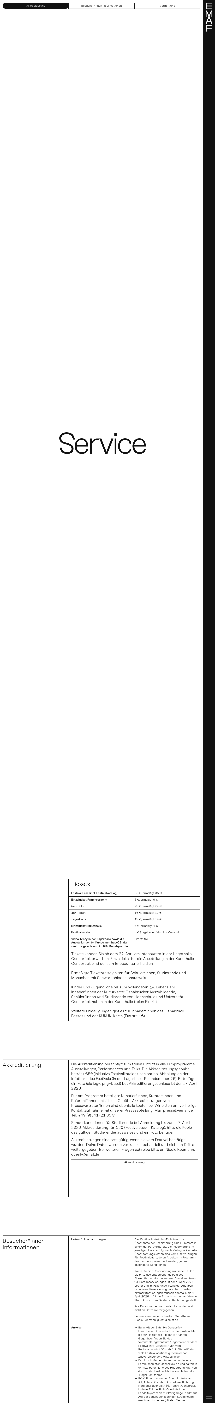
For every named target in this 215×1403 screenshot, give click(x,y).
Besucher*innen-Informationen (101, 5)
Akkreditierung (35, 5)
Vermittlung (167, 5)
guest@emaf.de (85, 1154)
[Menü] (209, 701)
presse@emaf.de (178, 1110)
